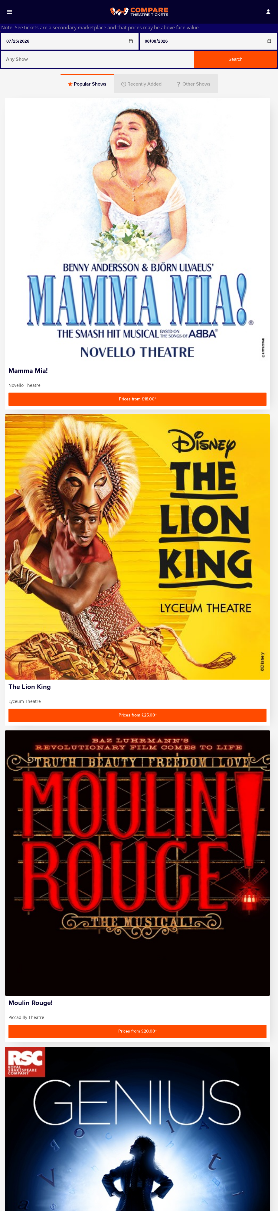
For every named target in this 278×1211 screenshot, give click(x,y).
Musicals (230, 645)
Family (48, 678)
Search (236, 59)
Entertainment (139, 678)
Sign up (245, 1141)
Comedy (48, 645)
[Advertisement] (139, 568)
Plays (139, 645)
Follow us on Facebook (234, 1170)
